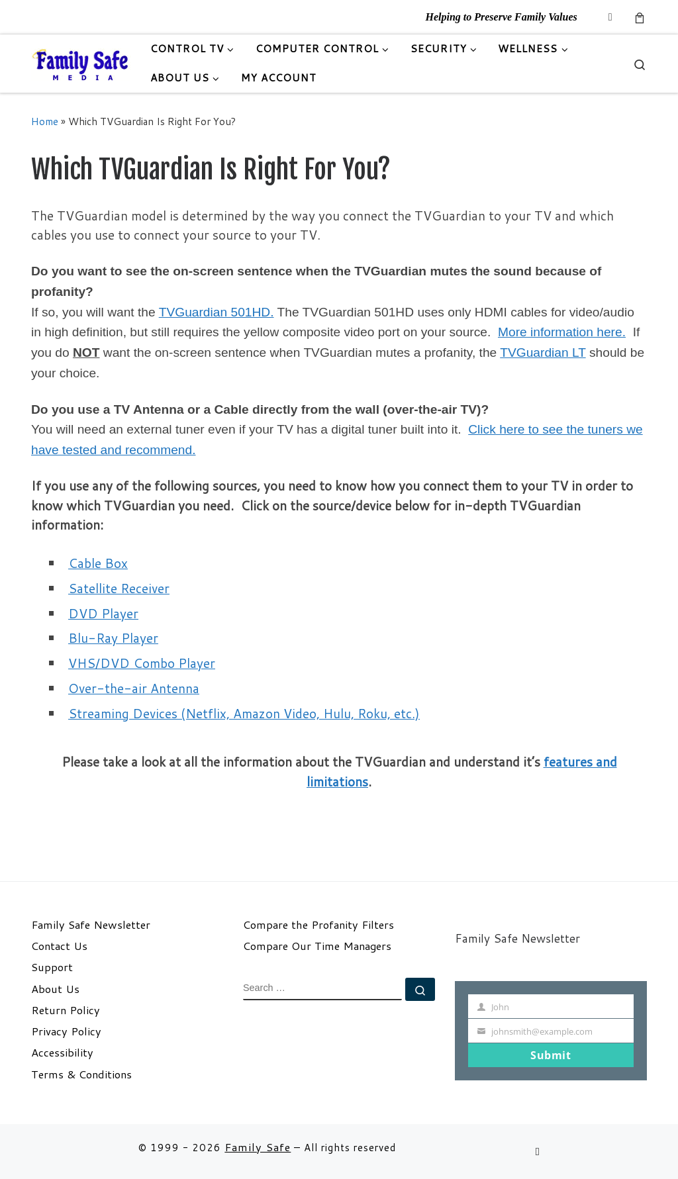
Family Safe (257, 1147)
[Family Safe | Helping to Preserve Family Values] (80, 63)
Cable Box (98, 563)
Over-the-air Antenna (133, 688)
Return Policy (65, 1010)
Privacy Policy (66, 1031)
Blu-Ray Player (113, 638)
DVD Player (103, 613)
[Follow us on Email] (610, 17)
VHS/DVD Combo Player (141, 663)
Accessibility (62, 1052)
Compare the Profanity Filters (318, 925)
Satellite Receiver (119, 588)
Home (44, 121)
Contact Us (59, 946)
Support (52, 967)
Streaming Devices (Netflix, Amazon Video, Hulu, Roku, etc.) (244, 713)
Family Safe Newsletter (90, 925)
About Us (55, 989)
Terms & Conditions (81, 1074)
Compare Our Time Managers (317, 946)
